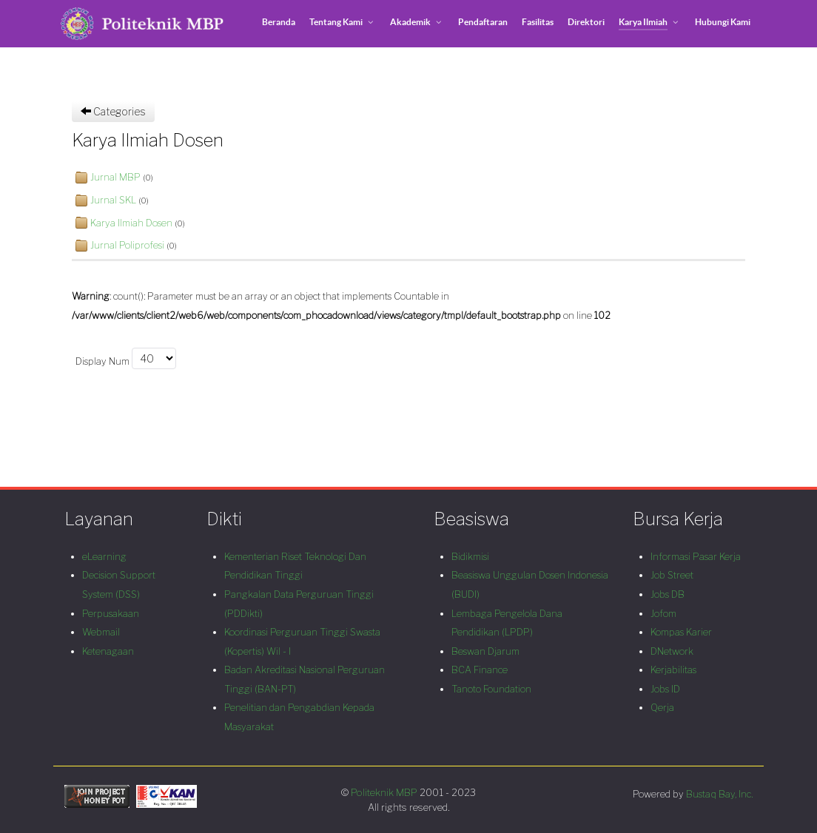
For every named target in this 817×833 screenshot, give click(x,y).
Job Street (671, 575)
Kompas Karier (681, 632)
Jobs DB (667, 594)
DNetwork (671, 651)
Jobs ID (665, 689)
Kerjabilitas (673, 669)
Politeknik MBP (385, 792)
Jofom (663, 613)
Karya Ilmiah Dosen (131, 223)
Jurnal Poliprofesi (127, 245)
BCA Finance (479, 669)
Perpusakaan (110, 613)
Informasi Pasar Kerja (695, 556)
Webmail (101, 632)
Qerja (662, 707)
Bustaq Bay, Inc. (719, 794)
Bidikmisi (470, 556)
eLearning (104, 556)
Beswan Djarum (485, 651)
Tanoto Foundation (491, 689)
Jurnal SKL (113, 200)
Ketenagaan (108, 651)
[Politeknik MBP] (142, 23)
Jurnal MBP (115, 177)
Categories (113, 111)
